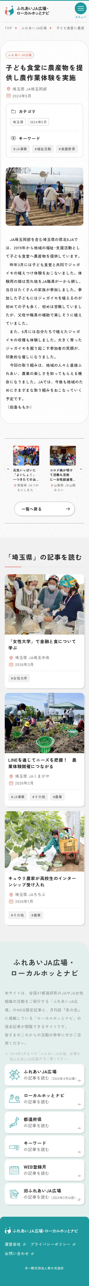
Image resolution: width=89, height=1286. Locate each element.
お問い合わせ (19, 1253)
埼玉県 (18, 122)
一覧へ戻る (46, 509)
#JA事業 (20, 148)
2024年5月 (38, 122)
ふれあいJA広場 (34, 27)
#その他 (38, 796)
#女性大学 (19, 678)
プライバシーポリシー (52, 1244)
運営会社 (15, 1244)
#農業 (57, 796)
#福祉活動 (43, 148)
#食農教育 (67, 148)
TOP (8, 27)
